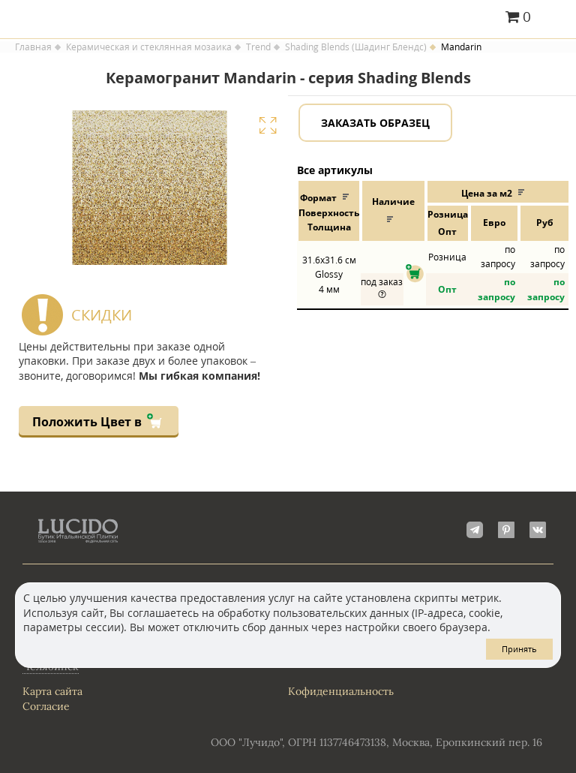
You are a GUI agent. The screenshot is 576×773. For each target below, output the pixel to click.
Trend (258, 47)
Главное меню (555, 18)
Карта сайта (52, 691)
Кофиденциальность (341, 691)
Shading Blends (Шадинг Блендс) (356, 47)
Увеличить (268, 125)
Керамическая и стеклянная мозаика (149, 47)
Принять (519, 648)
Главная (33, 47)
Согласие (46, 706)
